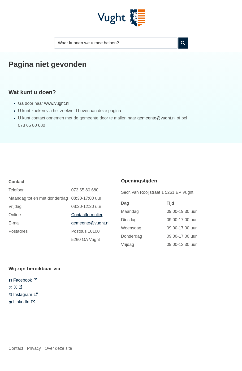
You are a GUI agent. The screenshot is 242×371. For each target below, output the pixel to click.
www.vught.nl (56, 103)
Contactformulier (86, 214)
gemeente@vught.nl (156, 118)
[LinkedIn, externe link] (65, 302)
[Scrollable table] (60, 211)
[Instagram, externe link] (65, 294)
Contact (16, 348)
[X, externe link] (65, 287)
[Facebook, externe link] (65, 280)
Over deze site (58, 348)
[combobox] (115, 43)
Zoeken (183, 43)
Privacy (34, 348)
